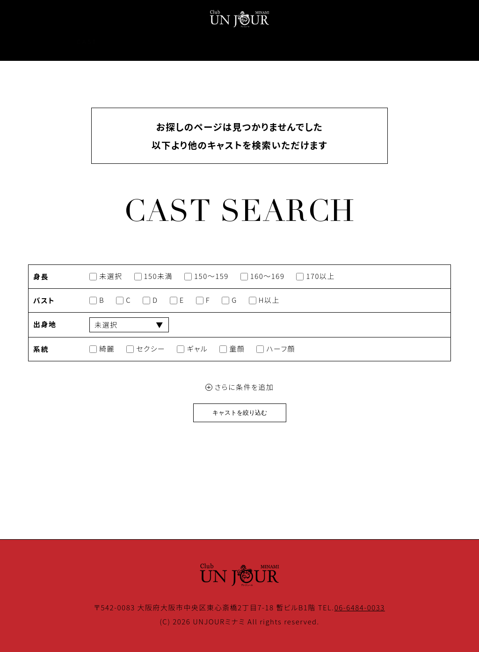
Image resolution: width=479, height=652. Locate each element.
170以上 (315, 276)
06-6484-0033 (359, 607)
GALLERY (228, 41)
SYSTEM (176, 41)
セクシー (145, 349)
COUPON (281, 41)
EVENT (129, 41)
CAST (87, 41)
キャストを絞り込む (239, 412)
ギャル (192, 349)
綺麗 (102, 349)
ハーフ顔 (275, 349)
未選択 (106, 276)
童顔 (232, 349)
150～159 (206, 276)
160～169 (262, 276)
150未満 (153, 276)
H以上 (264, 300)
